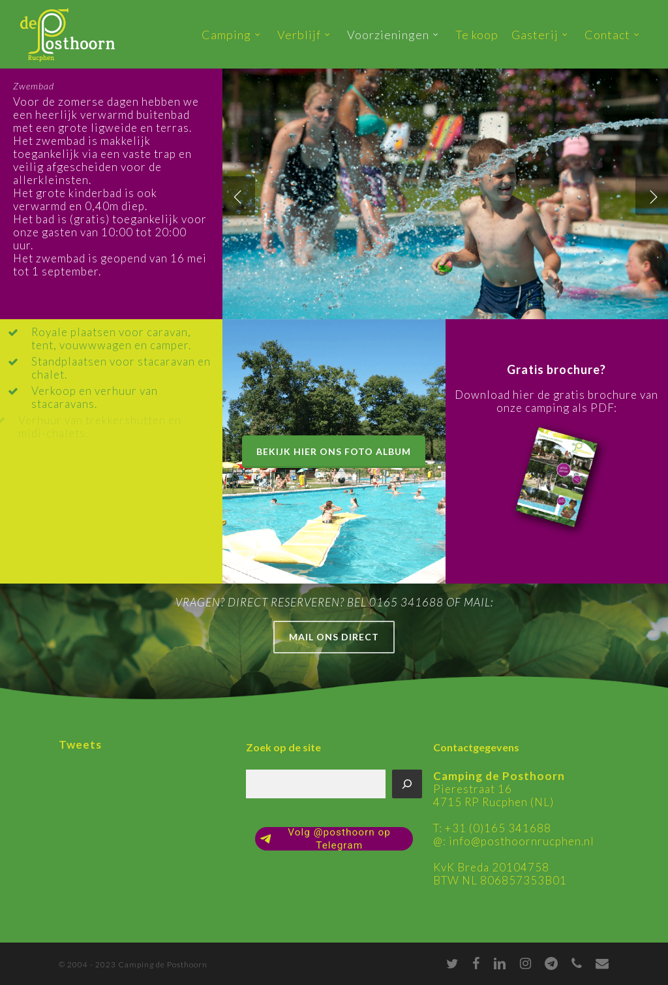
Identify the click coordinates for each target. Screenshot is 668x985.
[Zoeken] (407, 784)
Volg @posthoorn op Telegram (325, 839)
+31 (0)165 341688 (498, 828)
